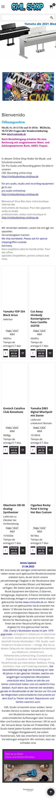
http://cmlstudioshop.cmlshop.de (20, 176)
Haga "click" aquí (12, 332)
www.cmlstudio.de (33, 602)
